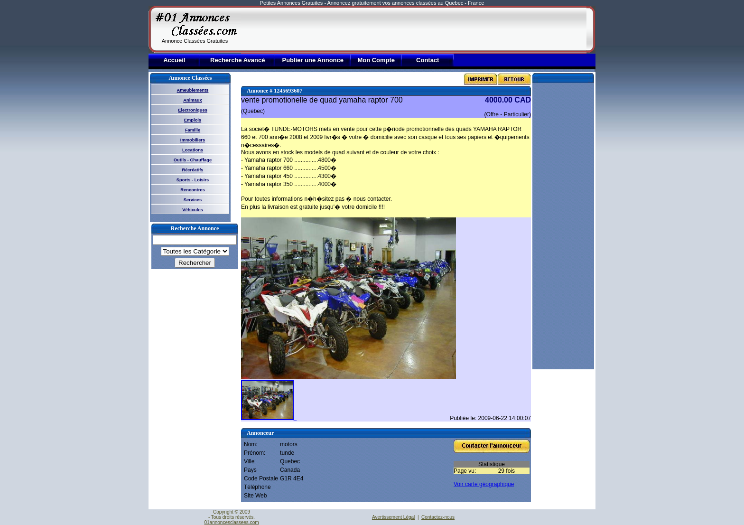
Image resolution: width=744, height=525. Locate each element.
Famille (192, 130)
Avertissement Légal (393, 517)
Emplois (192, 120)
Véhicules (192, 209)
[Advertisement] (413, 29)
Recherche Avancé (237, 60)
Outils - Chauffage (193, 160)
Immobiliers (192, 140)
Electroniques (192, 110)
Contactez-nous (438, 517)
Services (193, 199)
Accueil (174, 60)
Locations (192, 150)
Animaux (192, 100)
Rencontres (192, 190)
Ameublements (193, 90)
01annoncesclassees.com (231, 522)
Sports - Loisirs (193, 180)
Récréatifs (192, 170)
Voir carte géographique (484, 484)
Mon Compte (376, 60)
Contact (427, 60)
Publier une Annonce (313, 60)
